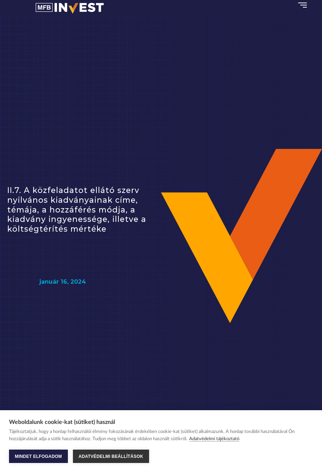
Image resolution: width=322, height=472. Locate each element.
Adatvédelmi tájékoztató (214, 439)
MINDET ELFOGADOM (38, 456)
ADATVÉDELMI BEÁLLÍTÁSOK (111, 456)
